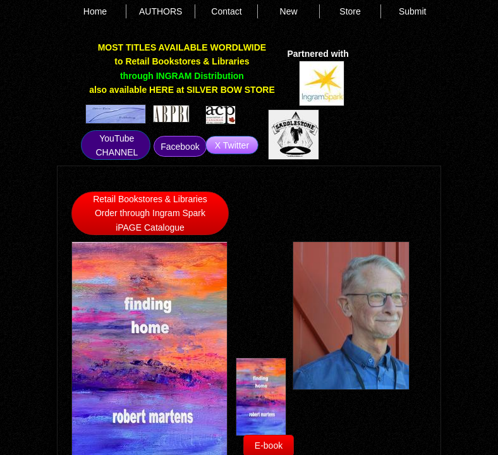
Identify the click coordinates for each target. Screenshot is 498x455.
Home (95, 11)
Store (349, 11)
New (289, 11)
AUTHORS (160, 11)
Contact (226, 11)
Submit (413, 11)
